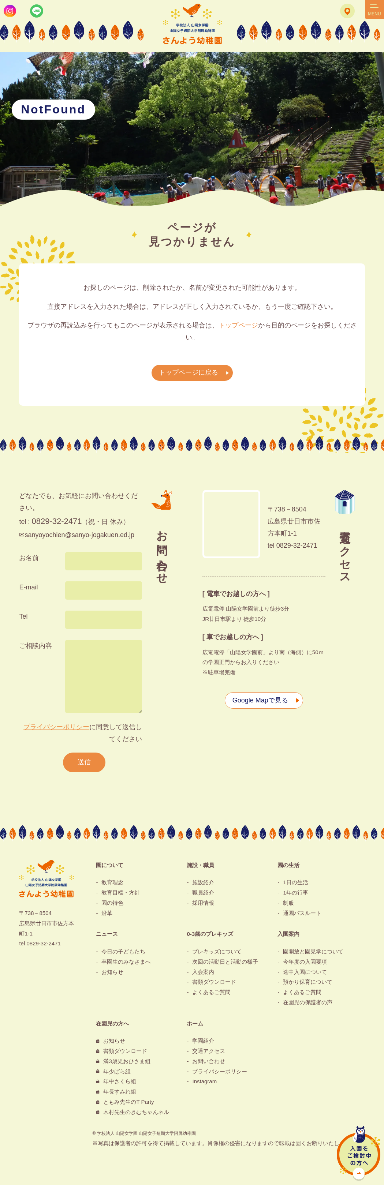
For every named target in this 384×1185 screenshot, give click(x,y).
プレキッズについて (217, 951)
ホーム (195, 1023)
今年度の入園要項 (305, 962)
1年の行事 (295, 892)
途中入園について (305, 972)
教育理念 (112, 882)
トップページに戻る (188, 372)
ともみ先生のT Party (128, 1102)
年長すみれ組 (119, 1091)
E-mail (28, 587)
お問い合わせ (208, 1061)
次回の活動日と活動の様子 (225, 962)
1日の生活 (295, 882)
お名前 (29, 558)
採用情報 (203, 903)
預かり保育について (307, 982)
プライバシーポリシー (56, 727)
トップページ (238, 325)
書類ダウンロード (214, 982)
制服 (288, 903)
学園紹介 (203, 1041)
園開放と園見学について (313, 951)
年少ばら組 (117, 1071)
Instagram (204, 1081)
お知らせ (112, 972)
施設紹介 (203, 882)
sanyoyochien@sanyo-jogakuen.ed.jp (79, 535)
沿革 (106, 913)
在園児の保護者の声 (307, 1002)
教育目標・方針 (120, 892)
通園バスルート (302, 913)
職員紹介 (203, 892)
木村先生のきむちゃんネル (136, 1112)
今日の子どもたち (123, 951)
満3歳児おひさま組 (126, 1061)
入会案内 (203, 972)
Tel (23, 616)
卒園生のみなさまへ (126, 962)
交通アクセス (208, 1051)
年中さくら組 (119, 1081)
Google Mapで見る (260, 700)
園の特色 (112, 903)
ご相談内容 (35, 645)
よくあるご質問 (211, 992)
